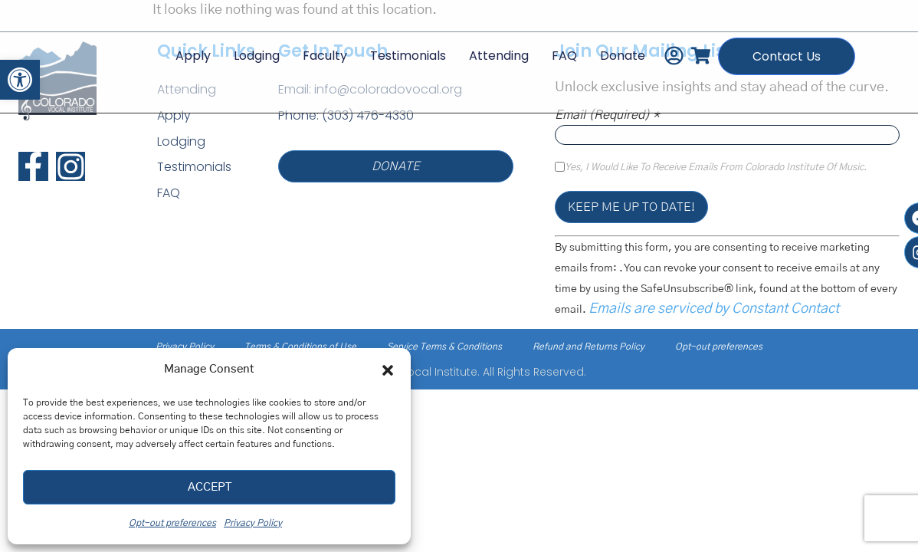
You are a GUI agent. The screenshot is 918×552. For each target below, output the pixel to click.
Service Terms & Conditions (444, 346)
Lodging (255, 55)
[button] (20, 80)
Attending (497, 55)
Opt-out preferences (172, 522)
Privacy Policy (253, 522)
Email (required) (607, 115)
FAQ (562, 55)
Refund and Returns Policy (588, 346)
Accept (209, 487)
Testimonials (406, 55)
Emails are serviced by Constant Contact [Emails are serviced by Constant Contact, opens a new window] (714, 309)
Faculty (323, 55)
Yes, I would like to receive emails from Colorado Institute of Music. (716, 167)
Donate (621, 55)
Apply (191, 55)
